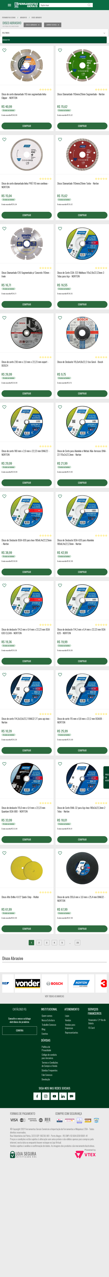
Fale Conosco (47, 1076)
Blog (43, 1031)
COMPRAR (26, 126)
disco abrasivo (37, 17)
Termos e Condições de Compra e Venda (50, 1066)
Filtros (5, 32)
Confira (19, 1032)
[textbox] (66, 5)
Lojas (67, 1017)
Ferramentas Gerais (8, 17)
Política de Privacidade (46, 1050)
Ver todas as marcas (54, 998)
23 (78, 944)
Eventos (45, 1035)
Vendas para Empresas (70, 1028)
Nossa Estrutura (48, 1022)
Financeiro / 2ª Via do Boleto (97, 1023)
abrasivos (23, 17)
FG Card (91, 1029)
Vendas (68, 1022)
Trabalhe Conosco (49, 1026)
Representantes (71, 1034)
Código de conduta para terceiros (49, 1058)
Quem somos (47, 1017)
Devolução (46, 1081)
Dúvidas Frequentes (50, 1072)
